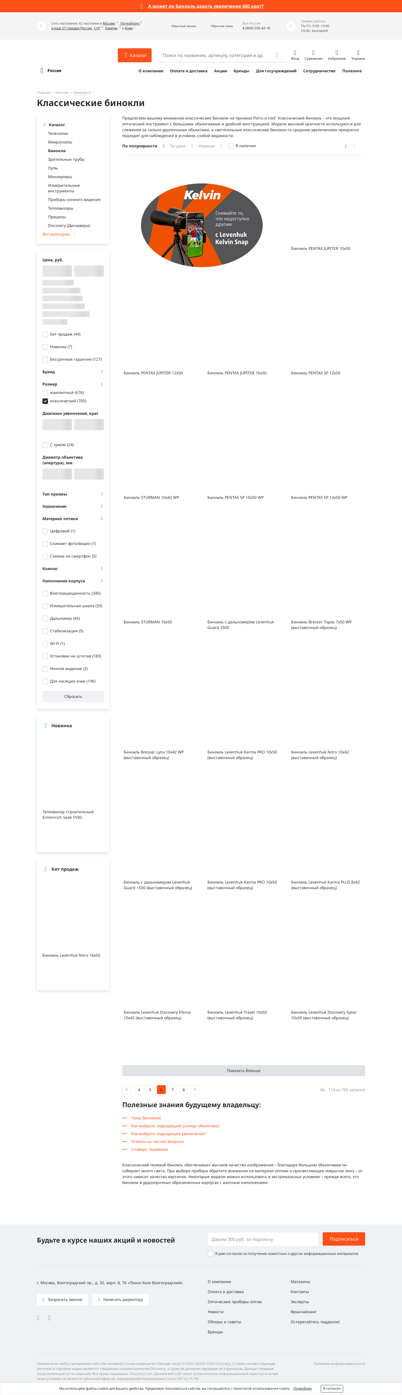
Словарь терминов (149, 1149)
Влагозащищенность (75, 593)
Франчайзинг (304, 1311)
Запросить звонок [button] (64, 1299)
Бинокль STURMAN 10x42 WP (151, 497)
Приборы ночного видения (74, 199)
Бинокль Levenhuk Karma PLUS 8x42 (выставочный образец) (325, 884)
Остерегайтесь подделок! (315, 1321)
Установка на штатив (75, 656)
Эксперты (300, 1301)
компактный (67, 392)
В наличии (246, 145)
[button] (177, 26)
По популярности (139, 146)
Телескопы (58, 133)
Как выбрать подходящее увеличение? (168, 1133)
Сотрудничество (319, 70)
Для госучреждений (276, 70)
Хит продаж (65, 334)
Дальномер (65, 618)
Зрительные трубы (66, 159)
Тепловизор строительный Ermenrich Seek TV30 (68, 814)
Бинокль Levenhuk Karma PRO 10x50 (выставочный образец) (242, 754)
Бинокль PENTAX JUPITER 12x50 (153, 372)
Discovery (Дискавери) (69, 225)
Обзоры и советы (224, 1321)
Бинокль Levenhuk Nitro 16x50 (71, 955)
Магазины (300, 1281)
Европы (111, 28)
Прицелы (57, 216)
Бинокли (80, 92)
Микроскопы (60, 142)
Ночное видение (69, 668)
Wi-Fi (57, 643)
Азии (129, 28)
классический (68, 400)
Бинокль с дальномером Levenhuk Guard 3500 (240, 624)
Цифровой (62, 530)
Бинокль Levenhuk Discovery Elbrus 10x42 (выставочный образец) (157, 1014)
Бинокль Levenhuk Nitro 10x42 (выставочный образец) (320, 754)
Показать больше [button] (243, 1070)
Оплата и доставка (188, 70)
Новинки (206, 146)
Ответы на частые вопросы (157, 1141)
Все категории (56, 234)
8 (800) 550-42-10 (256, 28)
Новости (216, 1311)
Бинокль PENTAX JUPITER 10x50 (320, 248)
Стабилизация (66, 630)
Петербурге (130, 23)
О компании (150, 70)
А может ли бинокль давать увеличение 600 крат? (206, 6)
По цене (178, 146)
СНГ (97, 28)
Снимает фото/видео (73, 543)
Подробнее (302, 1388)
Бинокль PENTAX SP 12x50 (315, 372)
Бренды (241, 70)
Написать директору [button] (122, 1299)
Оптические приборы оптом (235, 1301)
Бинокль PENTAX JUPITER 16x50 (237, 372)
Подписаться (344, 1239)
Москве (109, 23)
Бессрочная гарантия (76, 359)
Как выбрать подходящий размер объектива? (175, 1125)
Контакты (300, 1291)
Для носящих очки (72, 681)
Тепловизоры (60, 208)
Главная (43, 92)
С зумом (62, 444)
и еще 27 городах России (71, 28)
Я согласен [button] (332, 1388)
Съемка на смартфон (73, 556)
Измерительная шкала (76, 605)
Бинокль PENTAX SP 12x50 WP (319, 497)
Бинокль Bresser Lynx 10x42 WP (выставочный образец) (154, 754)
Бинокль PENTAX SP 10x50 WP (235, 497)
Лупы (53, 168)
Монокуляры (60, 176)
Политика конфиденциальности (339, 1363)
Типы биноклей (146, 1118)
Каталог (62, 92)
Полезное (352, 70)
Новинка (61, 346)
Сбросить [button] (73, 696)
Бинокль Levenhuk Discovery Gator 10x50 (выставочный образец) (324, 1014)
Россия (54, 70)
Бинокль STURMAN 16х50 (148, 621)
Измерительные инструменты (64, 188)
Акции (220, 70)
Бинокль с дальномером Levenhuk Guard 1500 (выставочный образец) (158, 884)
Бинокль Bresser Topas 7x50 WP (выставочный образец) (321, 624)
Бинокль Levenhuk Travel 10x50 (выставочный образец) (237, 1014)
